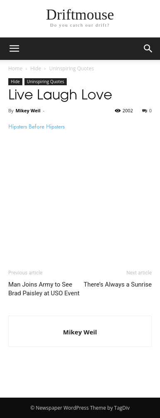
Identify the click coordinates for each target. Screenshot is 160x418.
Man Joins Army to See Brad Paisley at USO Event (44, 289)
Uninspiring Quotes (71, 68)
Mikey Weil (27, 110)
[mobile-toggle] (14, 48)
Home (15, 68)
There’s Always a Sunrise (118, 284)
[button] (148, 48)
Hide (35, 68)
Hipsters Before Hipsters (36, 126)
